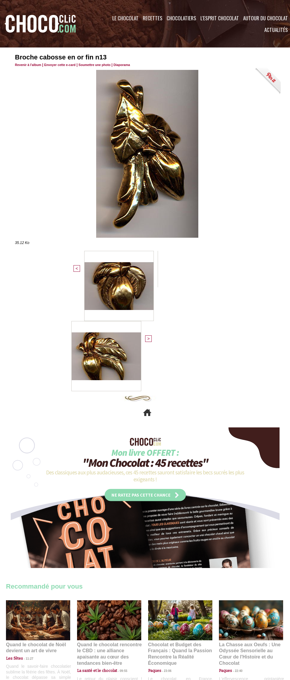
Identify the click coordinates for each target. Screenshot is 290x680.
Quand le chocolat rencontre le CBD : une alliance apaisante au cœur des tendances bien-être (108, 546)
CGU (85, 644)
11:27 (26, 553)
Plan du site (161, 644)
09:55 (119, 559)
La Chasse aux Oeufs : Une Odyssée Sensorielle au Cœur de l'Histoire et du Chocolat (248, 546)
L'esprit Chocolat (219, 18)
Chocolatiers (181, 18)
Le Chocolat (125, 18)
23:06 (165, 565)
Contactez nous (24, 644)
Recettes (152, 18)
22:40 (236, 559)
